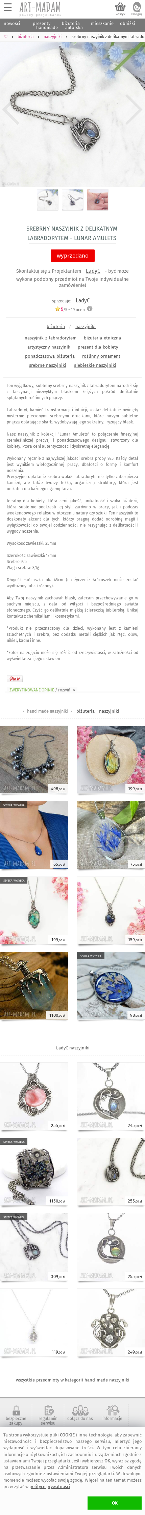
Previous (11, 109)
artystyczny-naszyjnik (48, 347)
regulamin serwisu (48, 1421)
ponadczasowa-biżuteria (50, 356)
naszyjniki (85, 326)
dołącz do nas (80, 1418)
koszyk (120, 14)
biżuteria (56, 326)
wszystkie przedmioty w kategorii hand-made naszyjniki (72, 1380)
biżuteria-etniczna (102, 337)
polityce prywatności (49, 1486)
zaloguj (136, 14)
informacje (112, 1418)
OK (115, 1503)
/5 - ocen (70, 310)
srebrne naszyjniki (47, 365)
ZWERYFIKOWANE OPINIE (42, 690)
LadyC (93, 271)
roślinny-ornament (101, 356)
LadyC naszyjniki (73, 1047)
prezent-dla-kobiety (98, 347)
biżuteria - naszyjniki (97, 711)
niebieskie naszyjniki (95, 365)
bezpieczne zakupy (16, 1421)
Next (134, 109)
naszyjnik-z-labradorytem (50, 337)
